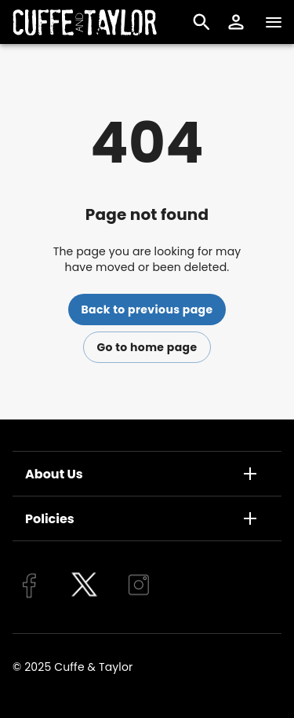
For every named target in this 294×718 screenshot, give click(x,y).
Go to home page (146, 347)
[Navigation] (273, 22)
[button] (236, 22)
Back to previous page (146, 309)
